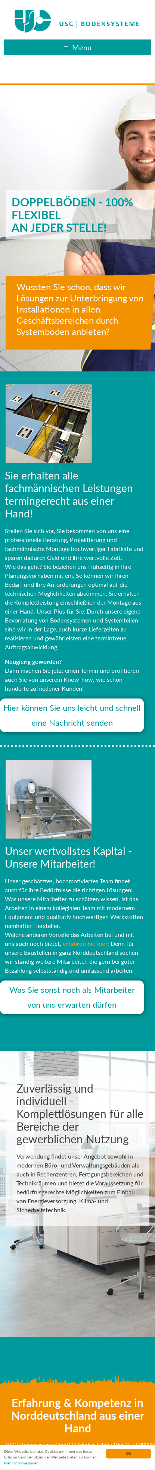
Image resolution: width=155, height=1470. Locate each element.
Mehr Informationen (21, 1463)
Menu (82, 47)
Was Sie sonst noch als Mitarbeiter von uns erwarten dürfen (72, 997)
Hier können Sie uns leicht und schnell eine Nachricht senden (71, 715)
